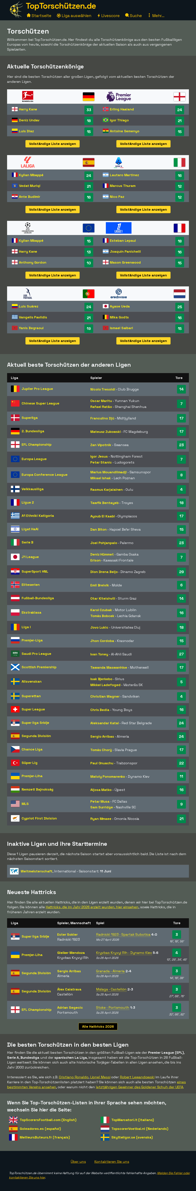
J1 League (30, 557)
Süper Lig (30, 762)
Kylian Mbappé (31, 175)
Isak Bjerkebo (101, 679)
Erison (95, 560)
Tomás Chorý (101, 750)
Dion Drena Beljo (104, 572)
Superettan (31, 696)
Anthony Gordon (32, 262)
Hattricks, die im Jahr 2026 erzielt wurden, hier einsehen (92, 907)
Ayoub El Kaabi (102, 516)
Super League (33, 709)
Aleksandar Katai (104, 723)
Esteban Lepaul (123, 240)
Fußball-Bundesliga (38, 598)
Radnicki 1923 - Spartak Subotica (123, 934)
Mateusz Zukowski (105, 431)
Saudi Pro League (36, 653)
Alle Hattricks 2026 (98, 1026)
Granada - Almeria (110, 971)
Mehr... (155, 15)
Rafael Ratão (101, 406)
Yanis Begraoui (31, 328)
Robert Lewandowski (137, 1077)
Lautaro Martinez (124, 175)
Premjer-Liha (32, 776)
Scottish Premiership (39, 667)
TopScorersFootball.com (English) (48, 1120)
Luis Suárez (28, 306)
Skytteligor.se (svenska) (132, 1137)
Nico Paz (117, 196)
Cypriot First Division (39, 818)
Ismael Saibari (121, 328)
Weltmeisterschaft (36, 871)
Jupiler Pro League (37, 388)
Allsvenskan (32, 681)
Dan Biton (98, 529)
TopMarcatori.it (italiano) (132, 1120)
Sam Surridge (101, 807)
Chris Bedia (99, 710)
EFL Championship (36, 444)
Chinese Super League (40, 403)
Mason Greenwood (125, 262)
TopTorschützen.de (61, 6)
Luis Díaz (26, 131)
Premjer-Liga (32, 640)
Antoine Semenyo (124, 131)
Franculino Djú (102, 418)
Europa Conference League (45, 474)
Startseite (39, 15)
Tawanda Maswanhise (108, 667)
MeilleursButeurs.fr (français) (45, 1137)
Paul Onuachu (101, 763)
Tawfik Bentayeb (104, 503)
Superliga (30, 417)
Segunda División (36, 736)
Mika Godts (119, 317)
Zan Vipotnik (100, 445)
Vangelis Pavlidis (33, 317)
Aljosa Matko (101, 789)
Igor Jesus (99, 456)
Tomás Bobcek (102, 616)
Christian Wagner (104, 696)
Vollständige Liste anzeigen (52, 143)
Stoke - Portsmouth (112, 1007)
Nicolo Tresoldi (102, 389)
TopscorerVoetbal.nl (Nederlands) (139, 1128)
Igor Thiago (119, 120)
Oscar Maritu (101, 401)
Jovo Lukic (99, 627)
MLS (25, 803)
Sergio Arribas (102, 736)
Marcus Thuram (123, 185)
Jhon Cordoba (102, 641)
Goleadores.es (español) (40, 1128)
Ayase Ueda (120, 306)
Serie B (27, 542)
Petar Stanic (101, 462)
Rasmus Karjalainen (106, 489)
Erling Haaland (122, 109)
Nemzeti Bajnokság (37, 789)
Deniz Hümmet (102, 554)
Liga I (26, 627)
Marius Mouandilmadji (108, 472)
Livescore (108, 15)
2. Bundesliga (33, 431)
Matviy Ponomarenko (107, 776)
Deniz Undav (29, 120)
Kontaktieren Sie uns (111, 1161)
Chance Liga (32, 749)
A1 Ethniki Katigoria (38, 515)
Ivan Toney (99, 654)
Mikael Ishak (100, 478)
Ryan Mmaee (100, 818)
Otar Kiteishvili (102, 598)
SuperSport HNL (35, 571)
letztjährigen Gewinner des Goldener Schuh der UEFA (139, 1087)
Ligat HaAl (30, 529)
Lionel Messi (100, 1077)
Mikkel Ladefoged (105, 685)
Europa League (34, 459)
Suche (133, 15)
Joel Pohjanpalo (103, 543)
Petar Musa (99, 801)
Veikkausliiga (33, 489)
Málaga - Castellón (111, 989)
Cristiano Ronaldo (73, 1077)
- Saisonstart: (60, 871)
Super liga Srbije (35, 722)
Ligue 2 (28, 502)
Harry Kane (28, 109)
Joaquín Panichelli (125, 251)
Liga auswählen (74, 15)
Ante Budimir (29, 196)
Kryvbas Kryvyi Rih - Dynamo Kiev (124, 952)
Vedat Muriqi (29, 185)
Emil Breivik (99, 585)
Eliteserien (31, 584)
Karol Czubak (101, 610)
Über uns (78, 1161)
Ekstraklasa (31, 612)
